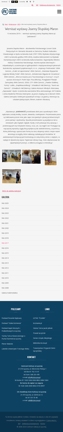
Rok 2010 (5, 278)
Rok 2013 (5, 263)
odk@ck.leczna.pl (34, 400)
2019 (18, 24)
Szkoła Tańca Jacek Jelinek (42, 328)
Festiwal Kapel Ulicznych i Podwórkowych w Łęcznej (11, 329)
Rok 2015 (5, 253)
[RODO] (58, 5)
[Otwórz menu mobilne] (59, 11)
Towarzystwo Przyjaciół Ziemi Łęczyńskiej (44, 349)
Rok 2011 (5, 273)
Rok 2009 (5, 283)
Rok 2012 (5, 268)
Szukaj (32, 5)
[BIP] (37, 5)
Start (6, 24)
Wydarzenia (12, 24)
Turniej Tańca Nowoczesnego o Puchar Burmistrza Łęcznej (13, 337)
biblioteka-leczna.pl (40, 343)
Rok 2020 (5, 228)
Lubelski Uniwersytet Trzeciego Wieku (15, 349)
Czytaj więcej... (51, 420)
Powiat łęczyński (39, 333)
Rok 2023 (5, 213)
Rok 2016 (5, 248)
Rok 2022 (5, 218)
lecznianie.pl (37, 323)
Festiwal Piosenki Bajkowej (11, 318)
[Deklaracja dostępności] (47, 5)
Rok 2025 (5, 203)
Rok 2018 (5, 238)
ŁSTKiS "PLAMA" (39, 318)
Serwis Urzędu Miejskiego (42, 338)
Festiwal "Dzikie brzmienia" (11, 323)
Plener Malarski (7, 344)
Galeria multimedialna (9, 293)
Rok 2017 (5, 243)
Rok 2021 (5, 223)
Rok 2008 (5, 288)
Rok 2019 (5, 233)
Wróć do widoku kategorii (11, 191)
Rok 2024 (5, 208)
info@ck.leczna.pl (34, 377)
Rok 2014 (5, 258)
